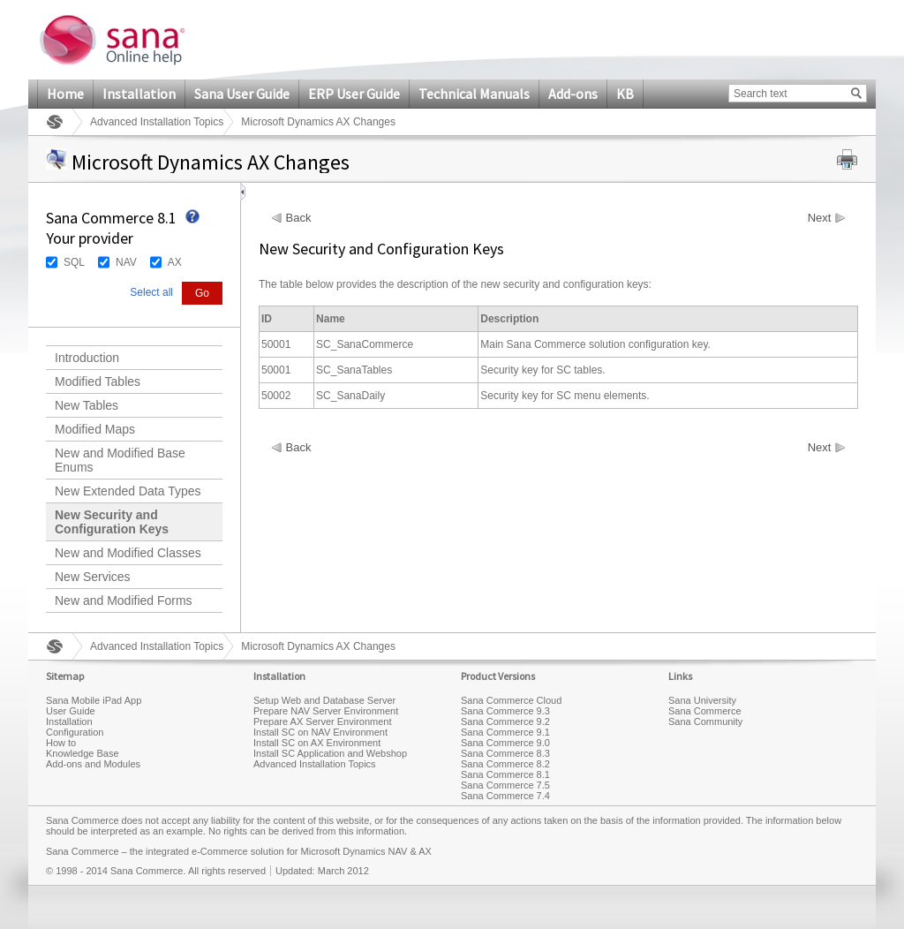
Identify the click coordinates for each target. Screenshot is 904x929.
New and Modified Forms (123, 600)
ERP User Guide (354, 93)
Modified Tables (97, 381)
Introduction (87, 358)
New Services (93, 577)
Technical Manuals (474, 93)
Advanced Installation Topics (156, 122)
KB (625, 93)
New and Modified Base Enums (120, 460)
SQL (74, 262)
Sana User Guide (242, 93)
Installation (139, 93)
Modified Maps (95, 429)
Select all (151, 292)
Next (820, 218)
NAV (126, 262)
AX (175, 262)
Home (65, 93)
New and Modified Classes (128, 553)
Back (299, 218)
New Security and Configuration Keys (112, 522)
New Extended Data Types (128, 491)
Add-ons (573, 93)
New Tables (86, 405)
